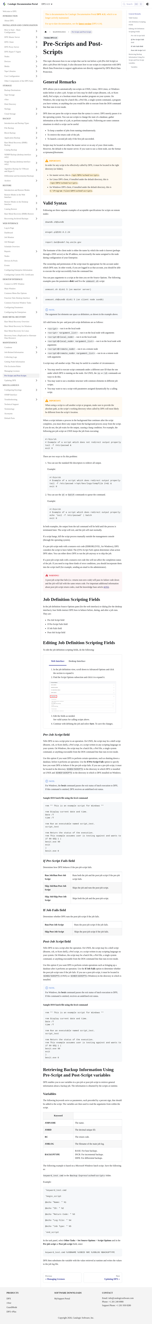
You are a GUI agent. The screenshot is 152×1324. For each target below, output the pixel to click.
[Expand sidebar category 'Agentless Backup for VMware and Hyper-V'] (36, 170)
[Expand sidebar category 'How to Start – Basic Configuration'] (36, 31)
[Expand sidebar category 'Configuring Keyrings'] (36, 390)
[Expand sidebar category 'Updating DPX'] (36, 380)
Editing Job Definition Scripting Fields (136, 30)
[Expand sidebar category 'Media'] (36, 66)
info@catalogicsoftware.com (121, 1298)
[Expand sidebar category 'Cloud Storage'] (36, 114)
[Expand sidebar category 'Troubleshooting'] (36, 399)
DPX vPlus (11, 1311)
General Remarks (135, 14)
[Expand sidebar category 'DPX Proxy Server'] (36, 47)
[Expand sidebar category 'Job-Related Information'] (36, 352)
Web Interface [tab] (57, 661)
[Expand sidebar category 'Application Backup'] (36, 138)
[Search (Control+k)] (132, 4)
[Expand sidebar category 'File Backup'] (36, 128)
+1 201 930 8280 (123, 1305)
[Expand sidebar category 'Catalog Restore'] (36, 209)
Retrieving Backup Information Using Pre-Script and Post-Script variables (137, 58)
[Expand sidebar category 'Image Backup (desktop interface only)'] (36, 163)
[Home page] (45, 32)
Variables (134, 67)
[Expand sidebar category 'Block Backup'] (36, 133)
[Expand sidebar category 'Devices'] (36, 61)
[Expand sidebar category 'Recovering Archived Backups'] (36, 218)
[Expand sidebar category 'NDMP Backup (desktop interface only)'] (36, 156)
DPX (9, 1298)
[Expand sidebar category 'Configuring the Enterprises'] (36, 312)
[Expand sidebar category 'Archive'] (36, 180)
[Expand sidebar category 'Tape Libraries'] (36, 71)
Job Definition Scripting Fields (137, 23)
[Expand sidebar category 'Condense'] (36, 347)
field (138, 36)
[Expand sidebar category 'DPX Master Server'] (36, 37)
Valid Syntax (133, 18)
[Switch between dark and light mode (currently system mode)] (147, 4)
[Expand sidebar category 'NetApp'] (36, 109)
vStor (9, 1303)
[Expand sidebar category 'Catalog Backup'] (36, 150)
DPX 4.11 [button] (45, 4)
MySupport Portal (62, 1298)
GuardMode (12, 1307)
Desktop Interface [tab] (77, 661)
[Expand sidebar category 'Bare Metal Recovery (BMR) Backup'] (36, 144)
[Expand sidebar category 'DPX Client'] (36, 42)
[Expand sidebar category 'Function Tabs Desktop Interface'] (36, 298)
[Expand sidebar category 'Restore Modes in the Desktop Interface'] (36, 203)
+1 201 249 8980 (116, 1302)
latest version (85, 24)
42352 (106, 587)
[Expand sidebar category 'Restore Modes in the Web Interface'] (36, 196)
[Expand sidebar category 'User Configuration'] (36, 76)
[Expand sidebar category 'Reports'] (36, 251)
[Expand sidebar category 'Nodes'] (36, 56)
